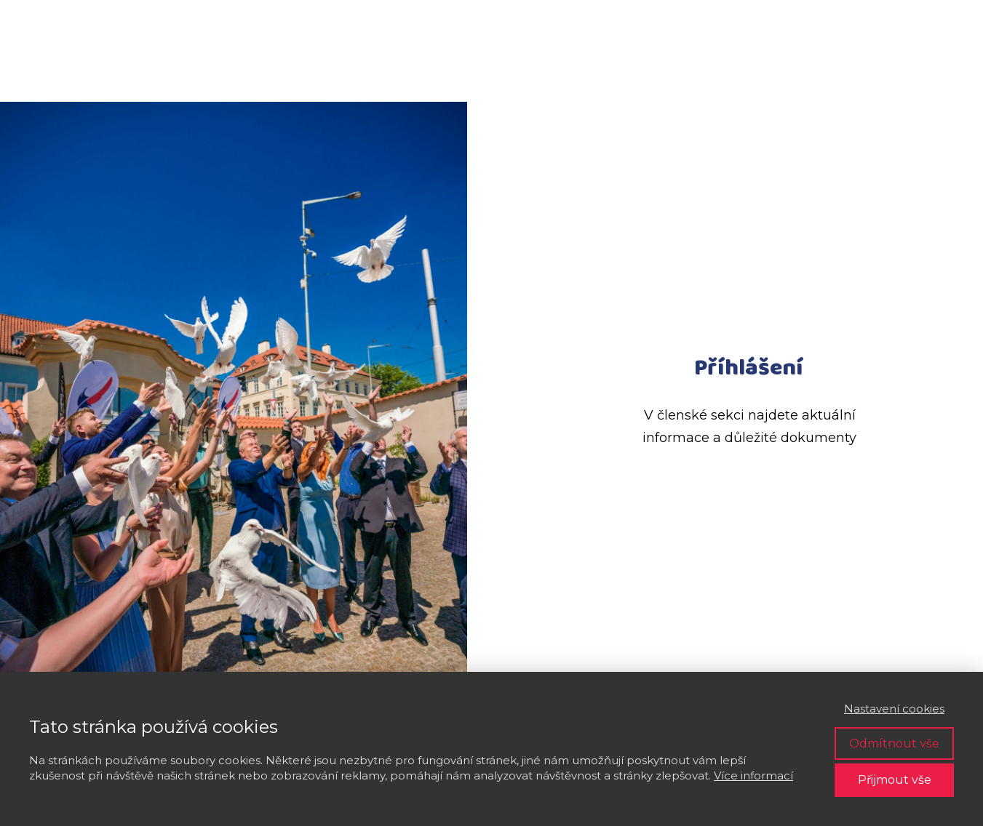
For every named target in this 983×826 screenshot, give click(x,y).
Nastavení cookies (894, 708)
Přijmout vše (894, 780)
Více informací (753, 775)
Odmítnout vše (894, 743)
